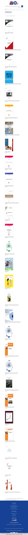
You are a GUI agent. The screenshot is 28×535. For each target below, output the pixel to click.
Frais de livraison (14, 507)
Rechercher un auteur (14, 513)
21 (7, 498)
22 (8, 498)
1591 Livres (7, 15)
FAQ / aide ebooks (14, 505)
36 (9, 499)
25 (12, 498)
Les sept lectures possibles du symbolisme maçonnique (13, 49)
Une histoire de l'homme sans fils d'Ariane (11, 66)
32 (22, 498)
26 (14, 498)
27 (15, 498)
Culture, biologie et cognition (9, 32)
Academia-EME (12, 530)
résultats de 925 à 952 (12, 15)
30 (19, 498)
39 (13, 499)
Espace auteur (14, 515)
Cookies (15, 530)
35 (8, 499)
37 (11, 499)
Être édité (14, 514)
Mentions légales (19, 530)
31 (21, 498)
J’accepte (21, 534)
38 (12, 499)
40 (15, 499)
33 (5, 499)
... (6, 498)
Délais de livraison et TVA (14, 508)
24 (11, 498)
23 (10, 498)
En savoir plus (17, 534)
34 (6, 499)
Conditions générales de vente (14, 506)
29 (18, 498)
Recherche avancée (20, 7)
